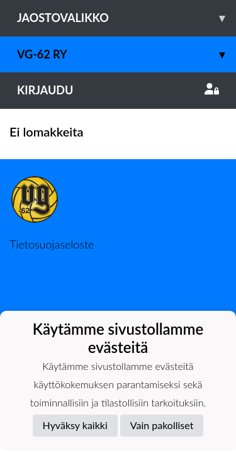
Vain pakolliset (162, 425)
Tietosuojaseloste (51, 244)
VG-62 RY (126, 54)
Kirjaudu (118, 90)
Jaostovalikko (126, 18)
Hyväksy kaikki (75, 425)
